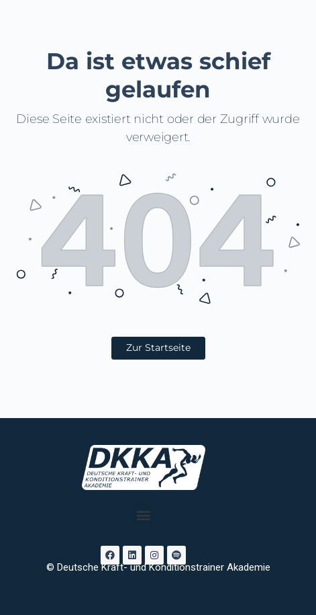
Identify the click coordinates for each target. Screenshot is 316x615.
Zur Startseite (158, 347)
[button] (143, 514)
